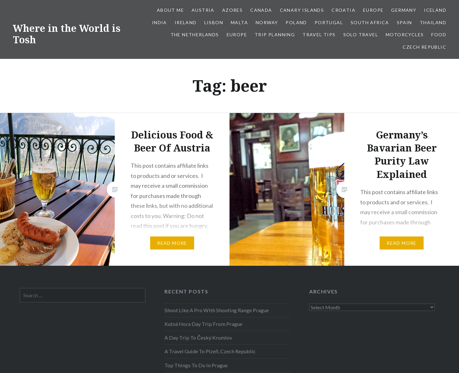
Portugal (329, 22)
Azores (232, 10)
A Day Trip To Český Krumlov (198, 337)
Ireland (186, 22)
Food (438, 34)
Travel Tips (318, 34)
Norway (267, 22)
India (159, 22)
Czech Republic (424, 47)
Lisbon (213, 22)
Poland (296, 22)
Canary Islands (302, 10)
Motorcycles (405, 34)
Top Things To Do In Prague (196, 365)
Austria (203, 10)
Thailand (433, 22)
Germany (403, 10)
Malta (239, 22)
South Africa (370, 22)
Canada (261, 10)
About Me (170, 10)
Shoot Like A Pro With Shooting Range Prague (216, 310)
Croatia (343, 10)
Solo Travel (360, 34)
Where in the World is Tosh (66, 34)
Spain (404, 22)
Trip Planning (275, 34)
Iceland (435, 10)
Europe (373, 10)
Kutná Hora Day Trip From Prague (203, 324)
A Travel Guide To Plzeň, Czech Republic (210, 351)
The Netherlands (195, 34)
